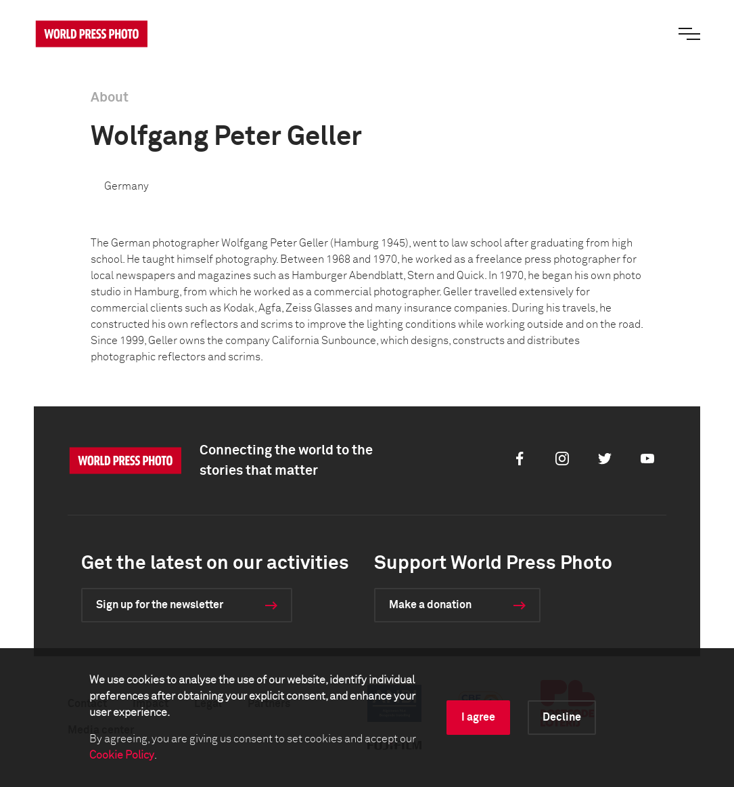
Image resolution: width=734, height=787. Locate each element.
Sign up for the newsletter (159, 604)
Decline (562, 717)
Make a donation (430, 604)
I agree (478, 717)
